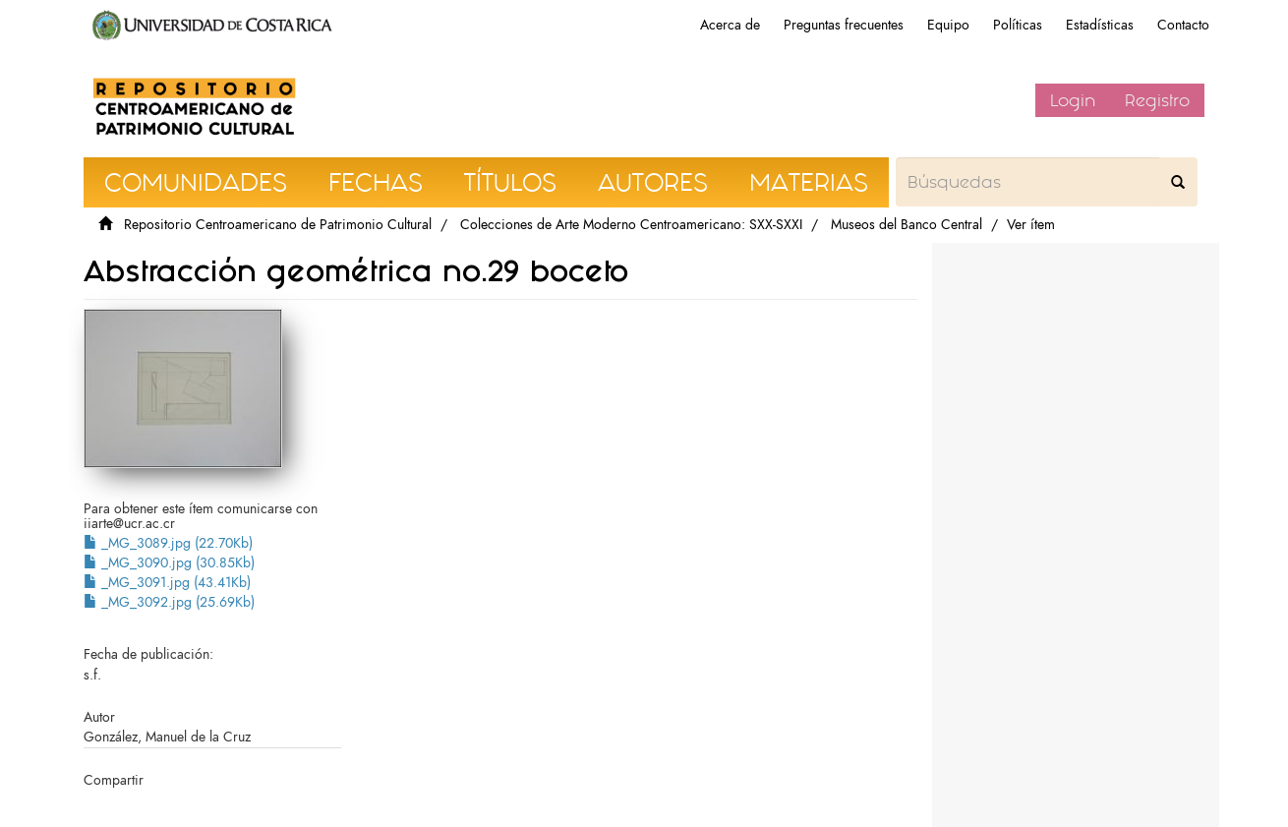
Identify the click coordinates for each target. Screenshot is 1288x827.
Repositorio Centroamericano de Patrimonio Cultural (278, 224)
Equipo (948, 25)
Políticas (1017, 25)
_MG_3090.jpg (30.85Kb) (169, 563)
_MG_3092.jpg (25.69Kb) (169, 602)
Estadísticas (1100, 25)
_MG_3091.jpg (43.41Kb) (167, 582)
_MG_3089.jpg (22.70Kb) (168, 543)
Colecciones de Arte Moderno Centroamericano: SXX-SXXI (631, 224)
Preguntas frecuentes (844, 25)
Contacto (1183, 25)
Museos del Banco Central (906, 224)
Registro (1157, 100)
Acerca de (730, 25)
